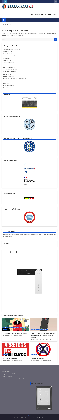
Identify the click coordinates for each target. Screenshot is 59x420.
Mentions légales (6, 371)
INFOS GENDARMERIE (8, 67)
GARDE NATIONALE (8, 63)
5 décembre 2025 (8, 335)
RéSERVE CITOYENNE (8, 76)
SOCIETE (5, 87)
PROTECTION (6, 74)
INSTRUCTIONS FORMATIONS (10, 69)
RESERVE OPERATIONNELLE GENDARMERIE (14, 78)
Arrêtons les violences (10, 358)
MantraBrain (42, 418)
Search (55, 39)
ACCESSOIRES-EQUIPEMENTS (10, 49)
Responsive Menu (55, 1)
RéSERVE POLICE (7, 81)
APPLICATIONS (6, 53)
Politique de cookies (7, 376)
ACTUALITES (6, 51)
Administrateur (18, 335)
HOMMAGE (5, 65)
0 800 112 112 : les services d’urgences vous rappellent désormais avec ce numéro (43, 335)
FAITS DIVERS (6, 58)
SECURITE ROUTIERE (8, 85)
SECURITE (5, 83)
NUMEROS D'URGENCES (9, 72)
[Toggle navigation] (8, 19)
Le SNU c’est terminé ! (38, 358)
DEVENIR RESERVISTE (8, 56)
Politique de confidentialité (8, 374)
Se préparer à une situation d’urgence (15, 333)
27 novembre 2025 (36, 360)
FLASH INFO (6, 60)
